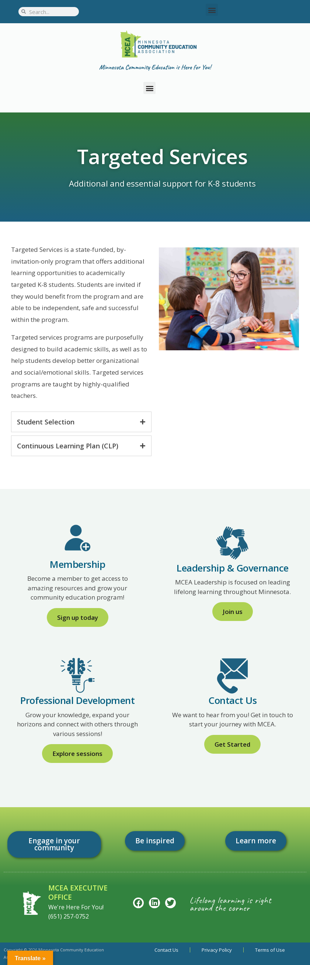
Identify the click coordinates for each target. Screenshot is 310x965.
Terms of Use (270, 950)
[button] (212, 10)
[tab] (81, 422)
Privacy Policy (217, 950)
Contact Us (166, 950)
